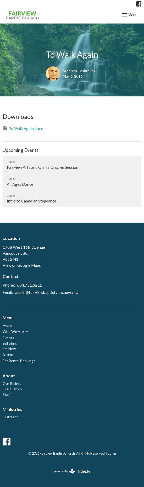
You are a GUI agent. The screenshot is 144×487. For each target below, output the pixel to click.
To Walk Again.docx (23, 128)
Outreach (11, 417)
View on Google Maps (22, 265)
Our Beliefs (12, 383)
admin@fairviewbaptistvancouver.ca (46, 292)
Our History (12, 389)
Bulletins (10, 343)
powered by (72, 471)
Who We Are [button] (16, 331)
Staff (7, 394)
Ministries (12, 409)
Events (8, 337)
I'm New (9, 348)
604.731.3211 (29, 285)
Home (7, 325)
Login (112, 453)
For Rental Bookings (19, 360)
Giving (8, 354)
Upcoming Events (20, 150)
